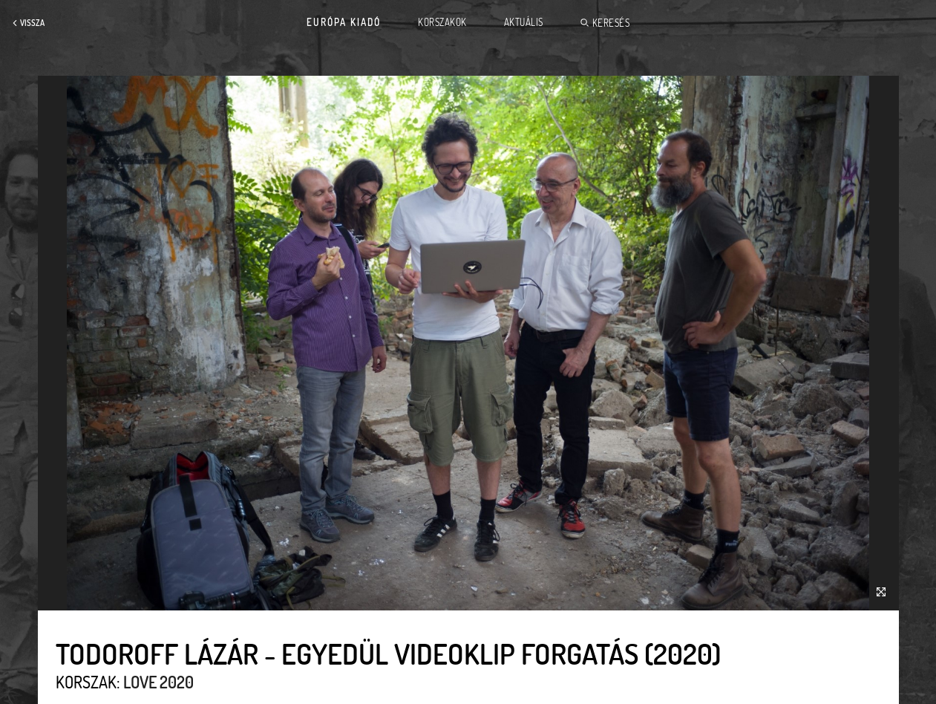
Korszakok (442, 22)
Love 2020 (158, 681)
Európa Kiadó (344, 22)
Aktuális (523, 22)
